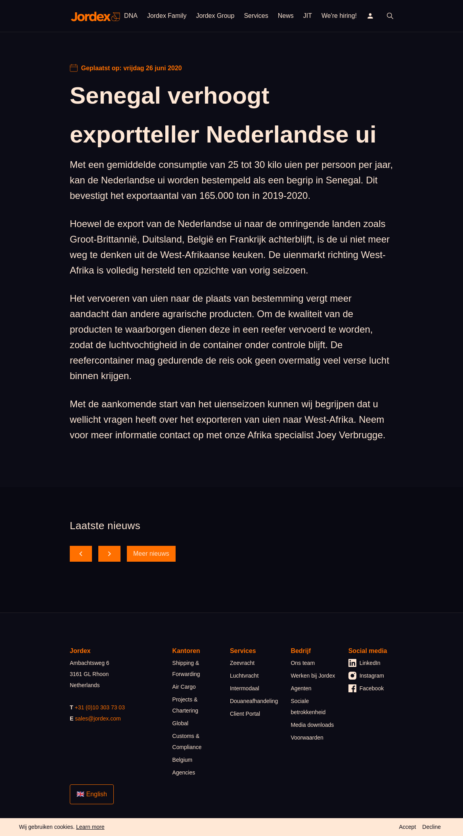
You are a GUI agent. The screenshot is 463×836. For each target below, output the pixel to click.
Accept (407, 827)
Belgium (182, 760)
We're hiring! (339, 15)
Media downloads (312, 725)
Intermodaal (244, 688)
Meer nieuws (151, 553)
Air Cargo (184, 687)
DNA (131, 15)
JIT (307, 15)
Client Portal (245, 714)
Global (180, 723)
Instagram (366, 676)
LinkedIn (364, 663)
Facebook (366, 688)
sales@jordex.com (98, 718)
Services (256, 15)
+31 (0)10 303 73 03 (100, 707)
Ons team (303, 663)
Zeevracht (242, 663)
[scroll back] (81, 554)
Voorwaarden (307, 737)
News (286, 15)
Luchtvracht (244, 675)
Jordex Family (167, 15)
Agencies (183, 772)
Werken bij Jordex (313, 675)
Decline (431, 827)
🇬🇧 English (92, 794)
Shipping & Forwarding (186, 668)
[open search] (390, 15)
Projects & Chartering (185, 705)
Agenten (301, 688)
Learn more (90, 827)
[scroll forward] (109, 554)
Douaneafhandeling (254, 701)
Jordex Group (215, 15)
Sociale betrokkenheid (308, 706)
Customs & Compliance (187, 741)
